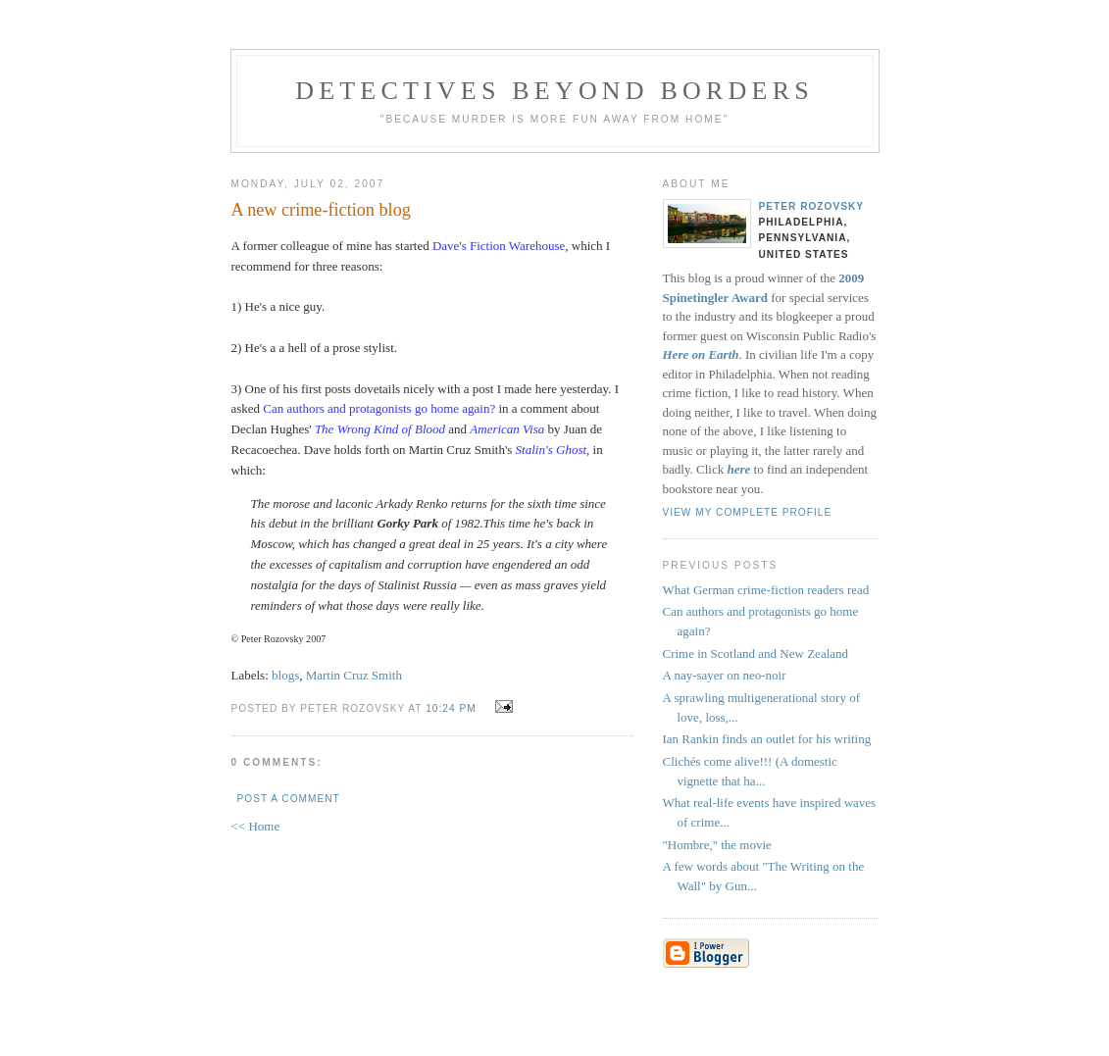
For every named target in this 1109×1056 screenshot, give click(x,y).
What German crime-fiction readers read (766, 589)
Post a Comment (288, 798)
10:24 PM (451, 708)
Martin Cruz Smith (354, 675)
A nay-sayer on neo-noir (724, 675)
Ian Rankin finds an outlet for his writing (767, 738)
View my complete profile (747, 512)
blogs (285, 675)
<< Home (255, 826)
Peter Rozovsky (812, 206)
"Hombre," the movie (717, 844)
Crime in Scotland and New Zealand (756, 653)
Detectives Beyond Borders (554, 90)
